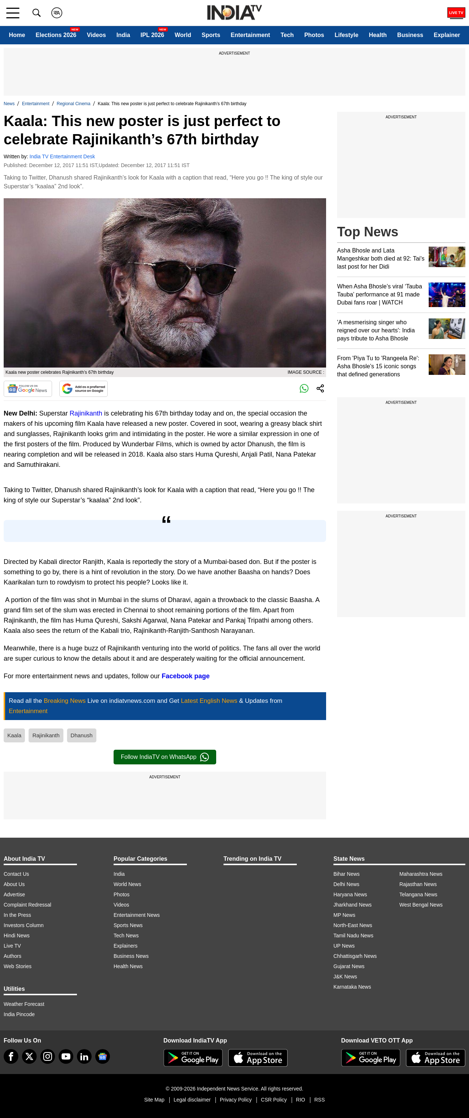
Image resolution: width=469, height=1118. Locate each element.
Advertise (14, 894)
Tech (287, 35)
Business (410, 35)
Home (17, 35)
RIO (300, 1100)
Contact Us (16, 874)
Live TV (12, 946)
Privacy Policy (236, 1100)
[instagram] (47, 1056)
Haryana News (350, 894)
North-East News (352, 925)
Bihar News (346, 874)
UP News (344, 946)
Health (378, 35)
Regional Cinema (74, 103)
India (123, 35)
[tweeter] (29, 1056)
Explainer (447, 35)
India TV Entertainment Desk (62, 156)
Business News (131, 956)
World (183, 35)
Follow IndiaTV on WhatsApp (165, 757)
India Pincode (19, 1014)
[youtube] (66, 1056)
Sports (211, 35)
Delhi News (346, 884)
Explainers (125, 946)
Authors (12, 956)
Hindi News (17, 935)
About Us (14, 884)
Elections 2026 (56, 35)
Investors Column (24, 925)
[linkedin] (84, 1056)
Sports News (128, 925)
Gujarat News (349, 966)
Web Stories (18, 966)
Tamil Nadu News (353, 935)
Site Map (154, 1100)
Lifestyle (346, 35)
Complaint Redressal (27, 905)
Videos (96, 35)
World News (127, 884)
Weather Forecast (24, 1004)
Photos (314, 35)
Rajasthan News (418, 884)
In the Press (17, 915)
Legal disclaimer (192, 1100)
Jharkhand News (352, 905)
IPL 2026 (153, 35)
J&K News (345, 976)
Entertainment (250, 35)
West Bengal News (421, 905)
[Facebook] (11, 1056)
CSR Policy (274, 1100)
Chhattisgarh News (355, 956)
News (9, 103)
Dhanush (82, 735)
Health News (128, 966)
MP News (344, 915)
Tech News (126, 935)
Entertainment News (137, 915)
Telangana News (418, 894)
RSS (319, 1100)
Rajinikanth (86, 413)
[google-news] (102, 1056)
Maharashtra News (421, 874)
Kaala (14, 735)
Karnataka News (352, 987)
